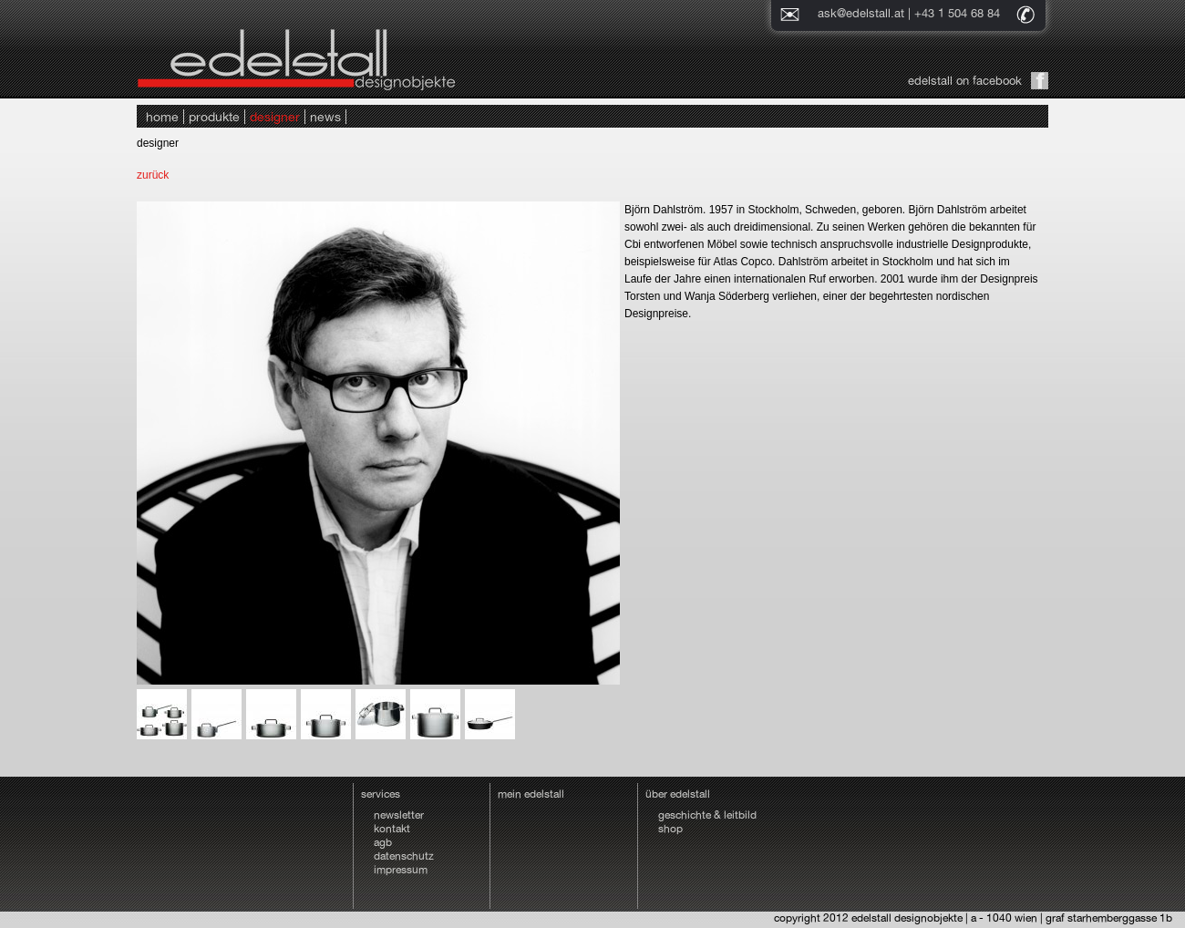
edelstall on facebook (965, 81)
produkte (214, 116)
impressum (401, 869)
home (162, 116)
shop (670, 828)
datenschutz (404, 856)
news (325, 116)
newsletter (399, 815)
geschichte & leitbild (707, 815)
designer (275, 116)
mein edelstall (531, 794)
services (380, 794)
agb (383, 842)
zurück (153, 175)
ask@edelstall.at (861, 13)
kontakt (392, 828)
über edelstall (677, 794)
